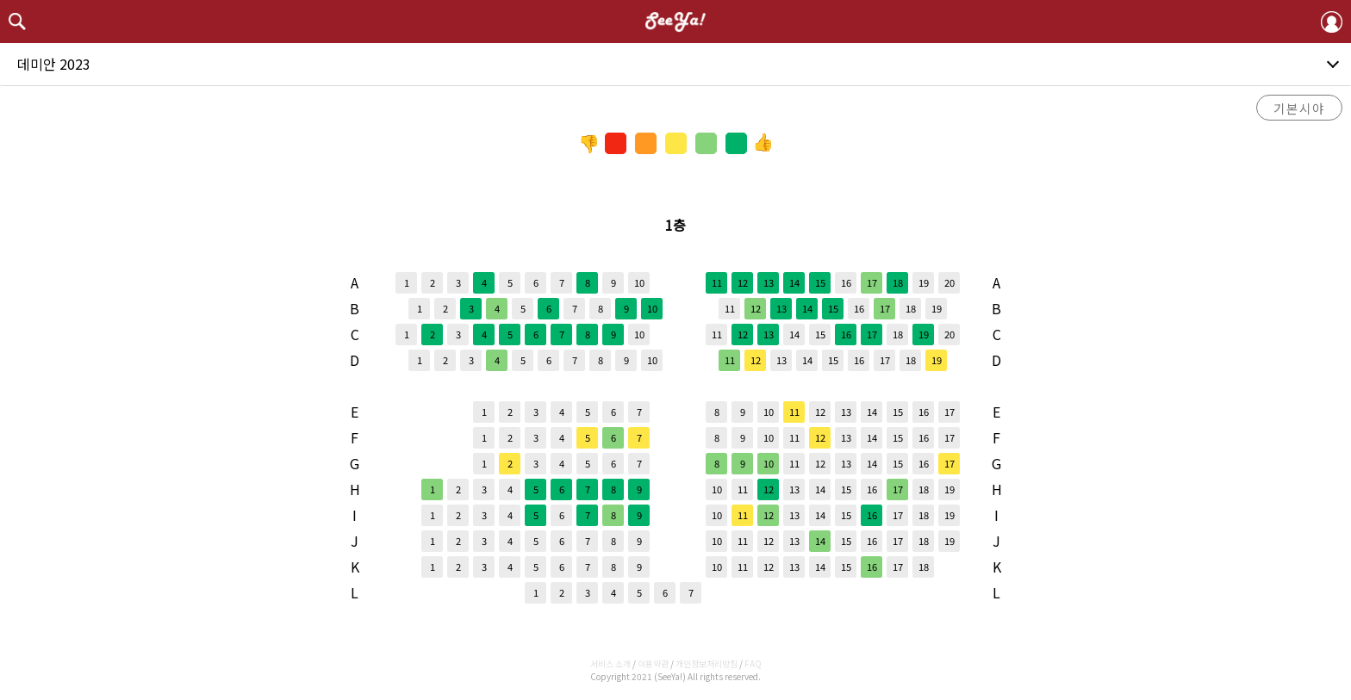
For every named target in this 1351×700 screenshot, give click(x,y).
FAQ (753, 663)
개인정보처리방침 (707, 663)
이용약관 (653, 663)
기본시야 (1299, 108)
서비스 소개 (610, 663)
